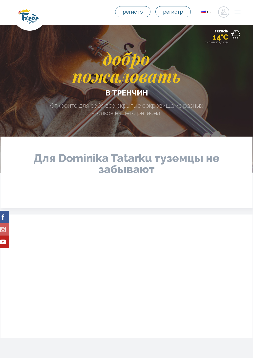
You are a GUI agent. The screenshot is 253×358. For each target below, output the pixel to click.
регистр (133, 12)
